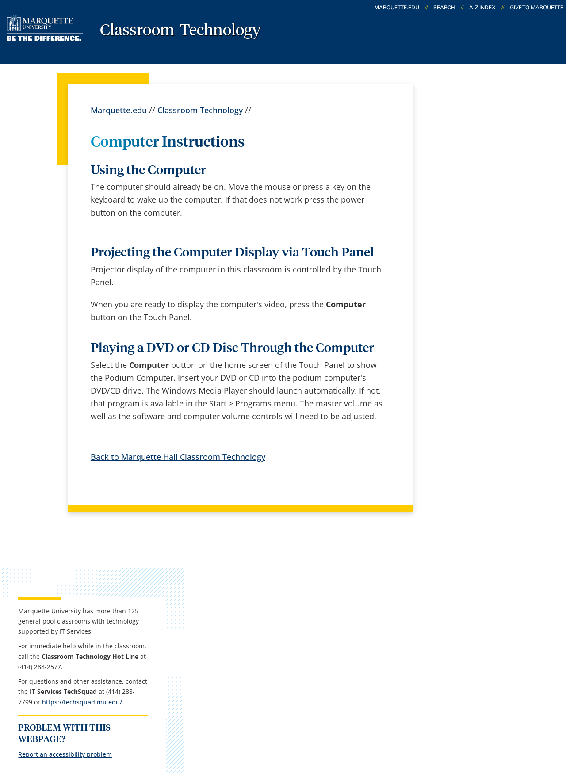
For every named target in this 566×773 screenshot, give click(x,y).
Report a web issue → (455, 669)
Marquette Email (307, 601)
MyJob (287, 670)
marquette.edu (396, 7)
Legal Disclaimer (345, 723)
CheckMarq (297, 624)
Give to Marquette (536, 7)
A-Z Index (482, 7)
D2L (283, 647)
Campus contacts (213, 601)
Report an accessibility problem (474, 353)
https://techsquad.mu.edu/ (468, 300)
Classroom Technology (180, 31)
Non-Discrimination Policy (435, 723)
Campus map (206, 624)
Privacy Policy (279, 723)
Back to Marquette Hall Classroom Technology (178, 457)
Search (444, 7)
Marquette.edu (119, 110)
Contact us (201, 647)
